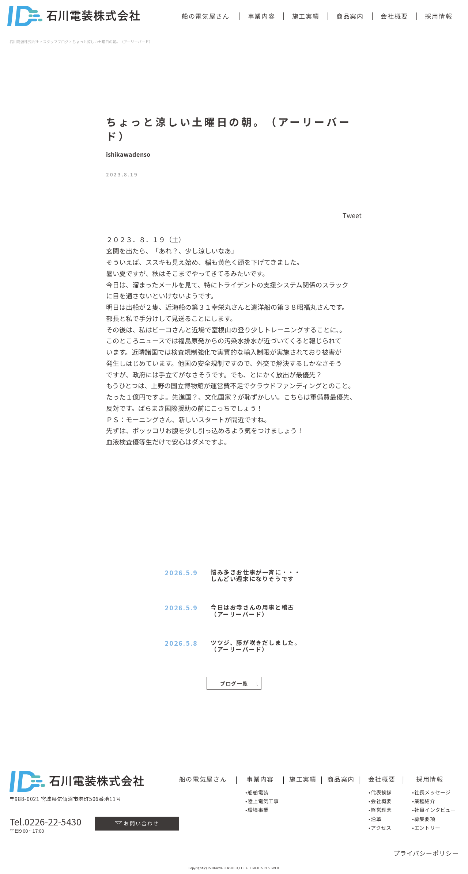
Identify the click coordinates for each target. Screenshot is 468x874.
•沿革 (375, 818)
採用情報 (438, 15)
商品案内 (350, 15)
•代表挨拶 (380, 791)
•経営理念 (380, 809)
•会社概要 (380, 800)
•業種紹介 (423, 800)
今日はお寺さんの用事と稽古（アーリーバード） (252, 610)
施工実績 (306, 15)
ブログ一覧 (239, 683)
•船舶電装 (256, 791)
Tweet (352, 215)
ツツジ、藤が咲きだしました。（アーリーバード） (256, 645)
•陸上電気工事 (262, 800)
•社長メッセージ (431, 791)
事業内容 (261, 15)
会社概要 (394, 15)
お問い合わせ (137, 823)
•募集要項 (423, 818)
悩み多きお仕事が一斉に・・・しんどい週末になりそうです (256, 575)
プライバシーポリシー (426, 852)
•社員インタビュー (434, 809)
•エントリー (426, 827)
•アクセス (380, 827)
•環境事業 (256, 809)
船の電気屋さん (206, 15)
